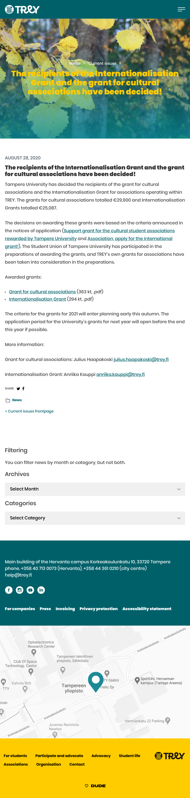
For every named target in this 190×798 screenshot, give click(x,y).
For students (15, 756)
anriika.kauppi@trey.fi (120, 375)
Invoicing (65, 609)
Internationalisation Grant (37, 299)
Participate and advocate (59, 756)
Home (75, 64)
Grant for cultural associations (42, 292)
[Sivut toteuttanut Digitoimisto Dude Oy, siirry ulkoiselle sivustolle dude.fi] (95, 787)
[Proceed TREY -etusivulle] (170, 759)
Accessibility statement (146, 609)
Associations (16, 765)
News (17, 400)
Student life (129, 756)
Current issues (103, 64)
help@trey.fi (18, 575)
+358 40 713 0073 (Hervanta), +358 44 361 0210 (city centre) (84, 568)
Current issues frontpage (29, 411)
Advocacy (101, 756)
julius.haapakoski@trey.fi (141, 360)
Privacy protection (99, 609)
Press (45, 609)
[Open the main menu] (181, 9)
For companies (20, 609)
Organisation (48, 765)
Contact (76, 765)
